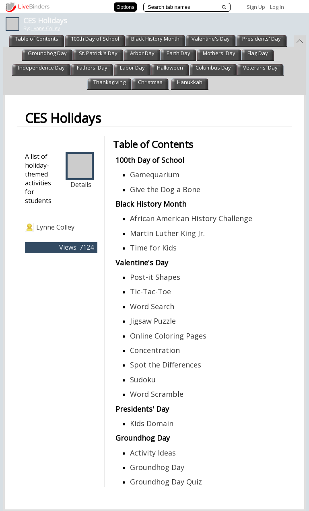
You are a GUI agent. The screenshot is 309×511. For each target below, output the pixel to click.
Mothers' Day (219, 53)
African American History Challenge (191, 218)
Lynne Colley (45, 28)
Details (80, 184)
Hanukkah (189, 82)
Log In (277, 6)
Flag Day (257, 53)
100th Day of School (95, 38)
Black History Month (155, 38)
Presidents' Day (261, 38)
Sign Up (256, 6)
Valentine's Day (211, 38)
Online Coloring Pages (168, 336)
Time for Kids (153, 247)
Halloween (170, 67)
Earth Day (178, 53)
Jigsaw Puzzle (153, 321)
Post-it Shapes (155, 277)
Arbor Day (142, 53)
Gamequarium (154, 174)
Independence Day (41, 67)
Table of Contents (36, 38)
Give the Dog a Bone (165, 189)
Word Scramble (156, 394)
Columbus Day (213, 67)
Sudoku (143, 379)
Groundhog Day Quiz (166, 481)
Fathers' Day (92, 67)
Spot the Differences (165, 364)
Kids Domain (151, 423)
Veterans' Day (260, 67)
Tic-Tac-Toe (150, 291)
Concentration (155, 350)
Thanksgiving (109, 82)
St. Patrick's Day (98, 53)
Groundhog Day (47, 53)
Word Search (152, 306)
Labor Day (132, 67)
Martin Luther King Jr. (167, 233)
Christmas (150, 82)
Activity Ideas (153, 453)
